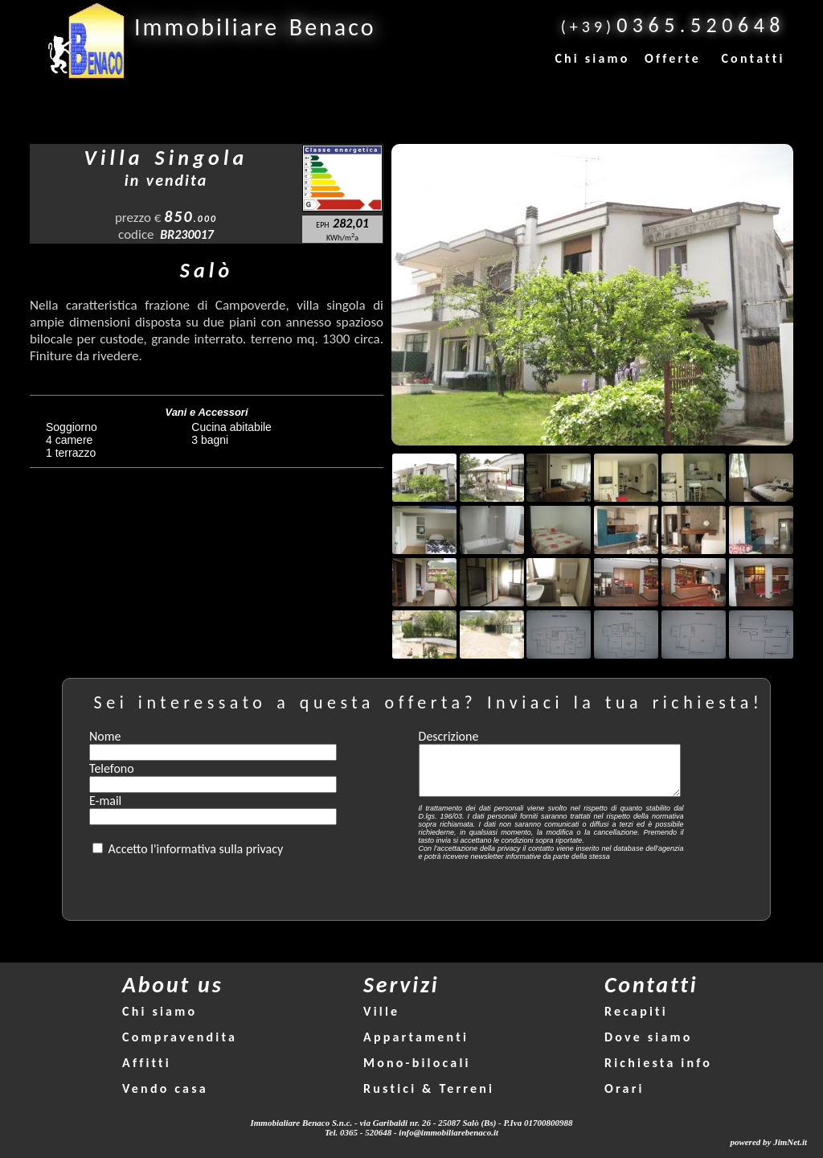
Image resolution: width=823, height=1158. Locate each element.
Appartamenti (416, 1037)
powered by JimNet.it (768, 1142)
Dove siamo (648, 1037)
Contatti (752, 58)
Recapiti (636, 1011)
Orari (624, 1088)
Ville (381, 1011)
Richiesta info (658, 1062)
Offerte (673, 58)
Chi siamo (592, 58)
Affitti (146, 1062)
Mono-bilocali (417, 1062)
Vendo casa (165, 1088)
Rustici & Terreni (428, 1088)
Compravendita (179, 1037)
